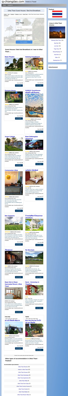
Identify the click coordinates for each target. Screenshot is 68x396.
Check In (17, 24)
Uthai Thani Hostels (23, 389)
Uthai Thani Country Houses (23, 386)
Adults (23, 35)
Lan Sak (56, 46)
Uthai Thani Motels (23, 391)
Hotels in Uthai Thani (23, 369)
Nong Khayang (56, 51)
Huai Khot (56, 54)
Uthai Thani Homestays (23, 375)
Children (28, 35)
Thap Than (56, 48)
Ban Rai (56, 43)
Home (4, 5)
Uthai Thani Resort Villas (23, 394)
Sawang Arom (56, 60)
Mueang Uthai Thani (56, 40)
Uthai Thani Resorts (23, 366)
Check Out (18, 30)
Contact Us (10, 5)
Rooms (17, 35)
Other (56, 57)
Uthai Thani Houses (23, 372)
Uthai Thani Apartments (23, 377)
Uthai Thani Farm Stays (23, 383)
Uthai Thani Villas (23, 380)
